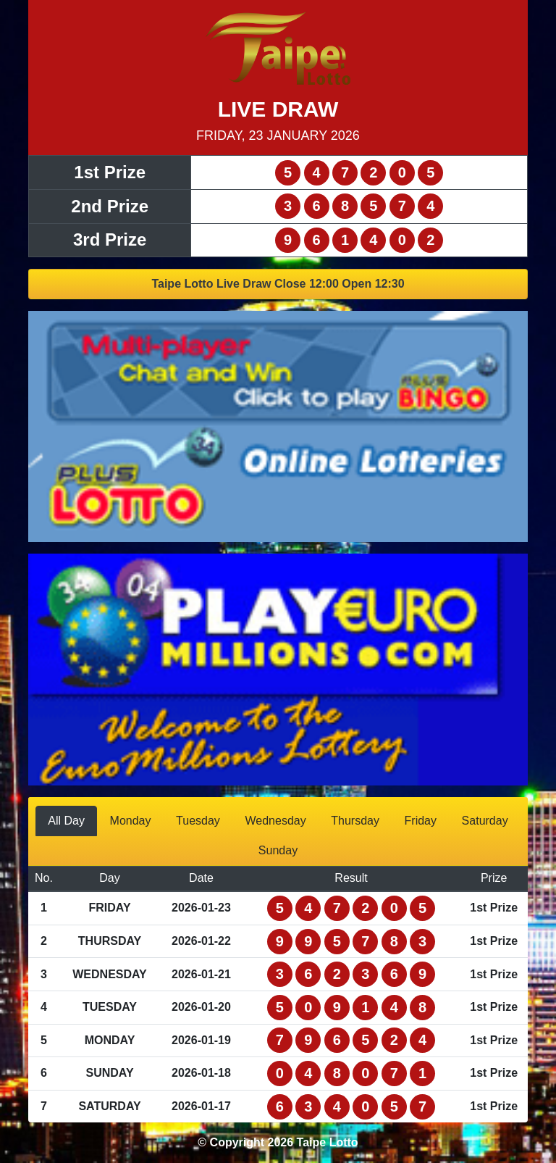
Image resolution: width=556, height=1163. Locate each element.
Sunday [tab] (278, 850)
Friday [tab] (421, 820)
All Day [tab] (66, 820)
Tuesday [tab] (198, 820)
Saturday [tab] (485, 820)
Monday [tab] (130, 820)
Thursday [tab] (355, 820)
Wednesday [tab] (275, 820)
